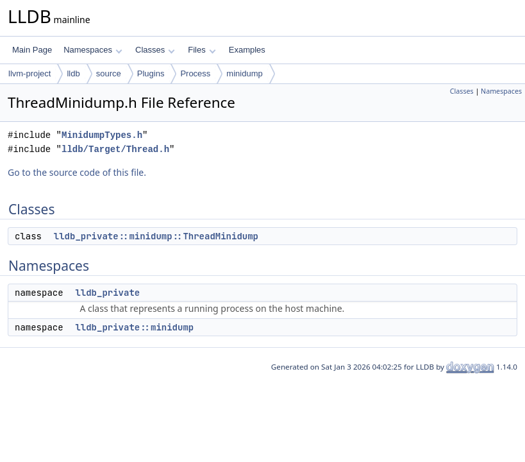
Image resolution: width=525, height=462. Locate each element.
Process (195, 73)
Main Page (32, 50)
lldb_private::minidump (134, 327)
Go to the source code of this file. (77, 172)
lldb (73, 73)
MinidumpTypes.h (102, 135)
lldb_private (107, 292)
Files (201, 50)
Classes (155, 50)
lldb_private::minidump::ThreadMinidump (156, 236)
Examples (247, 50)
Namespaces (92, 50)
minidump (244, 73)
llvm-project (29, 73)
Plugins (151, 73)
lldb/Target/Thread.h (115, 149)
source (108, 73)
